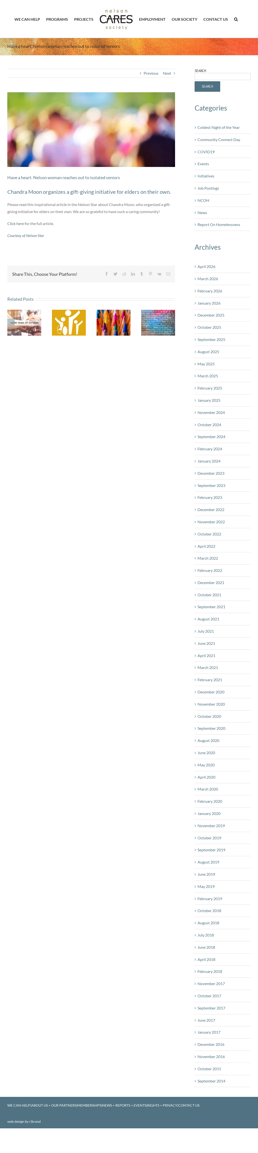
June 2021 (206, 664)
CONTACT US (188, 1126)
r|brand (35, 1142)
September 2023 (211, 506)
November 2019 (211, 846)
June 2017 (206, 1041)
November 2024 (211, 433)
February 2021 (210, 700)
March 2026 (208, 299)
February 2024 (210, 469)
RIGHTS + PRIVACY (162, 1126)
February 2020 (210, 822)
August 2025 (208, 372)
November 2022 (211, 542)
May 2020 (206, 785)
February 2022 (210, 591)
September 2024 (211, 457)
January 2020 (209, 834)
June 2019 (206, 895)
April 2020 (206, 798)
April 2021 (206, 676)
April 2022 (206, 567)
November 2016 (211, 1077)
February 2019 (210, 919)
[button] (236, 19)
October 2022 (209, 555)
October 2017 (209, 1016)
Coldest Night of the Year (219, 148)
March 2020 (208, 810)
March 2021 (208, 688)
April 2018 (206, 980)
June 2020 (206, 773)
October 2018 (209, 931)
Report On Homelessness (219, 245)
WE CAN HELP (18, 1126)
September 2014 (211, 1102)
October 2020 (209, 737)
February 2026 (210, 311)
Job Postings (208, 209)
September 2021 (211, 627)
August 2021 (208, 640)
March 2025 (208, 396)
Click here (15, 244)
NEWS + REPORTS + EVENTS (124, 1126)
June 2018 (206, 968)
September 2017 (211, 1029)
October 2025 (209, 348)
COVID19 (206, 172)
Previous (151, 94)
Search (200, 92)
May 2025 (206, 384)
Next (167, 94)
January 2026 (209, 324)
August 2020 (208, 761)
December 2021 (211, 603)
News (202, 233)
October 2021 (209, 615)
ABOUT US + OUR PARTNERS (53, 1126)
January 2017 (209, 1053)
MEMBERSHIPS (89, 1126)
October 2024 (209, 445)
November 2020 (211, 725)
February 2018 (210, 992)
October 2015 (209, 1089)
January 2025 (209, 421)
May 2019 (206, 907)
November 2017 (211, 1004)
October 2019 (209, 858)
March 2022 (208, 579)
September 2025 (211, 360)
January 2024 (209, 482)
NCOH (203, 221)
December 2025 (211, 336)
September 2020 (211, 749)
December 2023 (211, 494)
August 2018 (208, 943)
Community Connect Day (219, 160)
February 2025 (210, 409)
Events (203, 184)
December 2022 (211, 530)
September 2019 (211, 870)
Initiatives (206, 197)
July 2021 (206, 652)
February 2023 (210, 518)
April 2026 (206, 287)
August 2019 (208, 883)
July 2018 (206, 956)
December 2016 (211, 1065)
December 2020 (211, 712)
